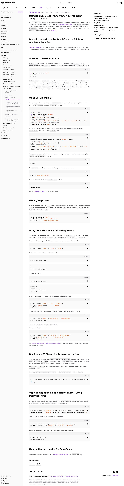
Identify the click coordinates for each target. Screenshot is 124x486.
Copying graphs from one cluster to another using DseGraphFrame (55, 394)
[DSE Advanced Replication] (12, 50)
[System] (121, 3)
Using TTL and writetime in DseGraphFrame (51, 230)
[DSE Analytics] (12, 52)
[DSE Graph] (12, 55)
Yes (32, 464)
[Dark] (119, 3)
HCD (34, 8)
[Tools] (12, 47)
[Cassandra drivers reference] (12, 44)
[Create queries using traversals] (12, 86)
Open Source (51, 8)
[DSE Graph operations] (12, 123)
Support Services (63, 8)
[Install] (12, 23)
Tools (74, 8)
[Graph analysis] (12, 89)
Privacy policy (52, 476)
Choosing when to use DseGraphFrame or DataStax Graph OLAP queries (56, 41)
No (38, 464)
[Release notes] (12, 138)
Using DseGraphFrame (41, 98)
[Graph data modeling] (12, 74)
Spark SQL (54, 30)
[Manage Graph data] (12, 81)
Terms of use (60, 476)
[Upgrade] (12, 25)
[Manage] (12, 36)
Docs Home (6, 8)
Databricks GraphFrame (64, 24)
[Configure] (12, 31)
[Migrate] (12, 28)
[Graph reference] (12, 130)
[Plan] (12, 20)
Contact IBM (115, 475)
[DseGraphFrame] (13, 97)
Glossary (4, 478)
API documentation (39, 191)
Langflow (26, 8)
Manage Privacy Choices (71, 476)
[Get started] (12, 15)
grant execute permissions (60, 454)
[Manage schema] (12, 79)
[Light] (117, 3)
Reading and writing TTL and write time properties (46, 343)
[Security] (12, 39)
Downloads (5, 483)
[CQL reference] (12, 42)
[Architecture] (12, 17)
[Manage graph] (12, 77)
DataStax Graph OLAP (35, 47)
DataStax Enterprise (34, 12)
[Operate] (12, 34)
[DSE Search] (12, 133)
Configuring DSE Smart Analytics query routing (54, 354)
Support (4, 481)
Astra (17, 8)
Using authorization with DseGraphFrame (50, 449)
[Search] (65, 2)
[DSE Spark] (12, 135)
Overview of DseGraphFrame (44, 58)
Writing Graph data (39, 200)
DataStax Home (6, 476)
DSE (42, 8)
